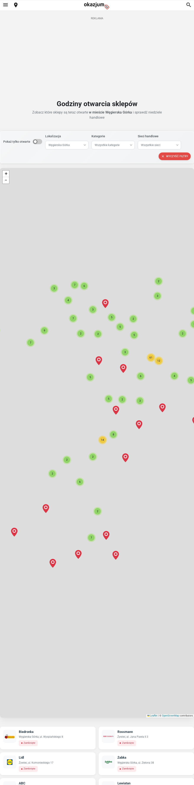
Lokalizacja (53, 136)
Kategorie (98, 136)
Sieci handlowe (148, 136)
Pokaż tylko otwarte (16, 141)
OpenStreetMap (170, 715)
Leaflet (152, 715)
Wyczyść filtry (174, 156)
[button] (102, 440)
